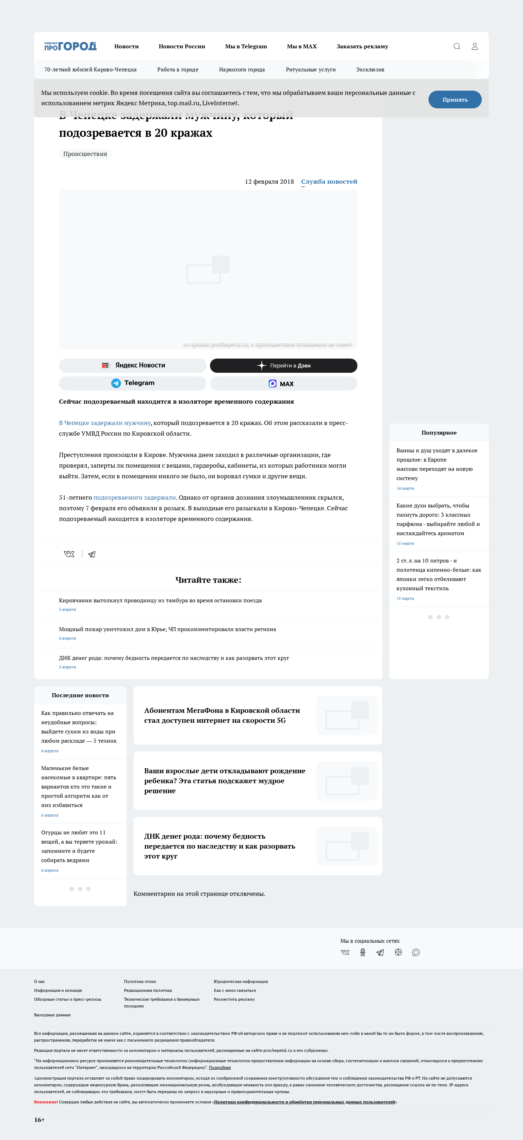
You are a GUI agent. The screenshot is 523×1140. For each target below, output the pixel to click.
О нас (39, 981)
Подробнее (220, 1067)
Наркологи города (242, 69)
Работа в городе (178, 69)
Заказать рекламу (362, 46)
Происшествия (85, 154)
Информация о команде (58, 990)
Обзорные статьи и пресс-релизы (67, 999)
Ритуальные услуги (311, 69)
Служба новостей (329, 181)
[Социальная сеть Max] (283, 383)
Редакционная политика (148, 990)
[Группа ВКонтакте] (345, 952)
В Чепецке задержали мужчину (105, 423)
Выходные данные (52, 1014)
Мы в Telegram (246, 46)
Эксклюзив (370, 69)
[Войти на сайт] (475, 46)
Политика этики (140, 981)
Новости (126, 46)
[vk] (70, 554)
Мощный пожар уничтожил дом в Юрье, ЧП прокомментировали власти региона (208, 634)
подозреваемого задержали (134, 497)
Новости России (182, 46)
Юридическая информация (241, 981)
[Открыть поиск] (457, 46)
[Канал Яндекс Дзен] (283, 366)
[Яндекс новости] (132, 366)
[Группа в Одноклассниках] (363, 952)
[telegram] (94, 554)
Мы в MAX (302, 46)
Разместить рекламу (234, 999)
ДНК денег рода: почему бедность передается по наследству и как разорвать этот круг (208, 663)
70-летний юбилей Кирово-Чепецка (90, 69)
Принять (455, 99)
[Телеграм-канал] (132, 383)
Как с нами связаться (235, 990)
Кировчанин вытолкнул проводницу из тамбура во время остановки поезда (208, 605)
